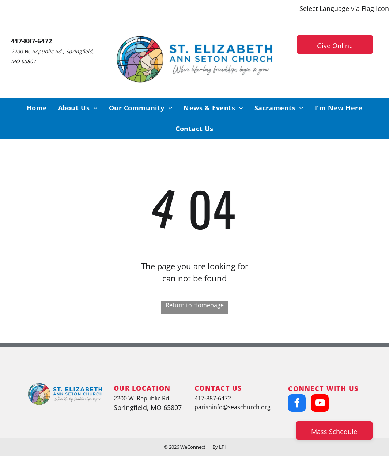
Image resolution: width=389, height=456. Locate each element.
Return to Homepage (195, 305)
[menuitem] (37, 108)
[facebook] (297, 404)
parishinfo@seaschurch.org (232, 407)
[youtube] (320, 404)
